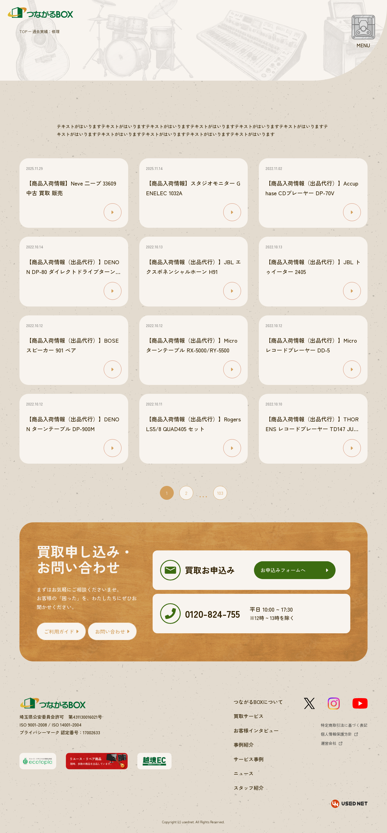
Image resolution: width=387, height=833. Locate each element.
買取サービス (249, 716)
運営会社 (328, 743)
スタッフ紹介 (249, 787)
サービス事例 (249, 759)
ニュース (244, 773)
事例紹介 (244, 744)
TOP (23, 31)
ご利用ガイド (59, 631)
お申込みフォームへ (283, 570)
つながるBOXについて (258, 701)
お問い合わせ (110, 631)
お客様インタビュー (256, 730)
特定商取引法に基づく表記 (344, 725)
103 (220, 493)
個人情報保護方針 (336, 734)
